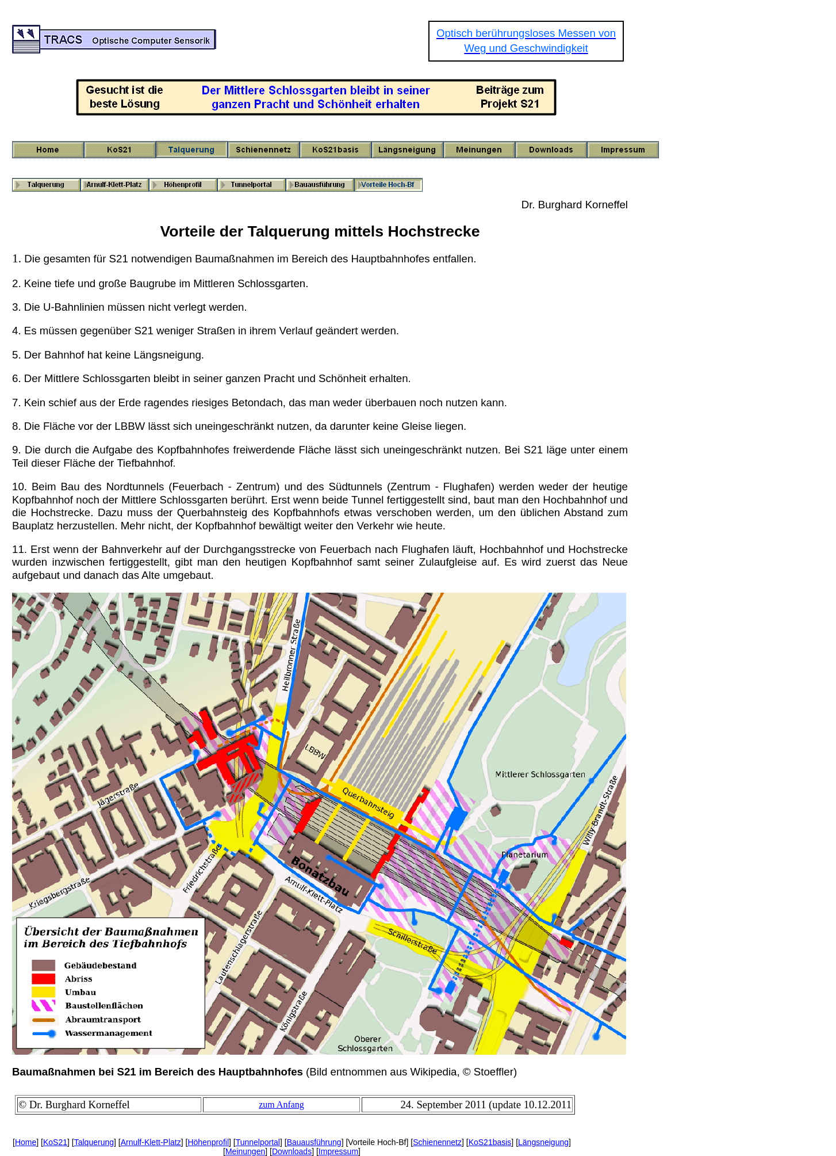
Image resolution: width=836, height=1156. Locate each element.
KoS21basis (490, 1142)
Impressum (338, 1151)
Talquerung (94, 1142)
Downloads (292, 1151)
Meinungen (245, 1151)
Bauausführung (314, 1142)
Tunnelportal (258, 1142)
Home (25, 1142)
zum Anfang (281, 1104)
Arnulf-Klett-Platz (151, 1142)
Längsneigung (543, 1142)
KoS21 (55, 1142)
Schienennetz (437, 1142)
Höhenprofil (208, 1142)
